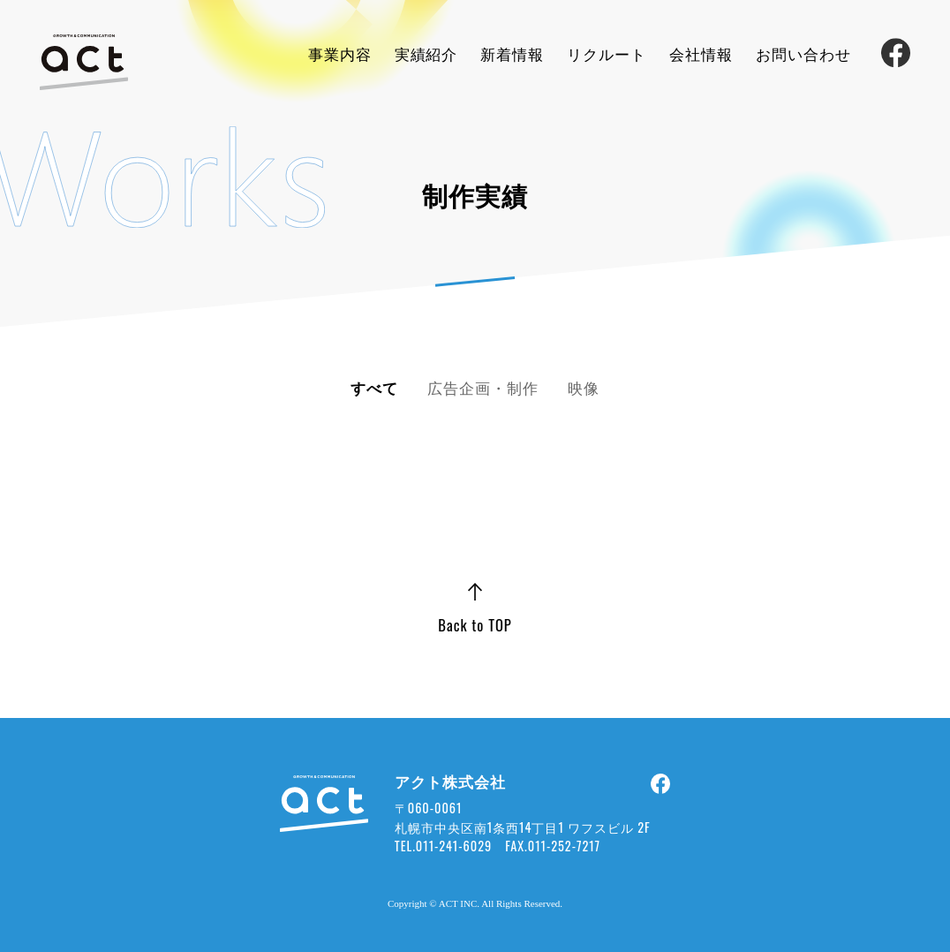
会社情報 (701, 53)
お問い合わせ (803, 53)
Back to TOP (474, 625)
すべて (374, 387)
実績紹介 (426, 53)
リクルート (606, 53)
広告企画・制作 (483, 387)
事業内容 (340, 53)
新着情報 (512, 53)
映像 (583, 387)
